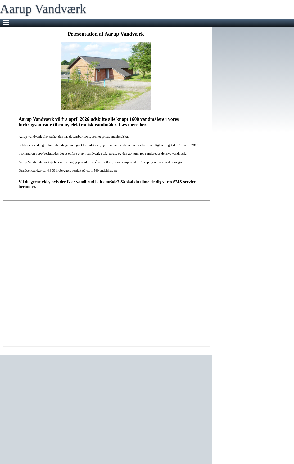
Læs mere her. (133, 124)
